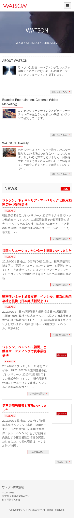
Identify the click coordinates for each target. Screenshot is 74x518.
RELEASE (10, 211)
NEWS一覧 (62, 462)
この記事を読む (60, 238)
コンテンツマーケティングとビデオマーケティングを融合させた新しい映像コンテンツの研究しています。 (44, 114)
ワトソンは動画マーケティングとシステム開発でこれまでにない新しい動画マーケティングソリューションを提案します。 (44, 71)
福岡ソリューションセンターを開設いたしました (37, 250)
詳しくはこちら (60, 92)
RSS (65, 189)
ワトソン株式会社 (32, 509)
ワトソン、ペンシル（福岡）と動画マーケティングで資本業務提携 (24, 351)
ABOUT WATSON (14, 60)
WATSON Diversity (15, 143)
